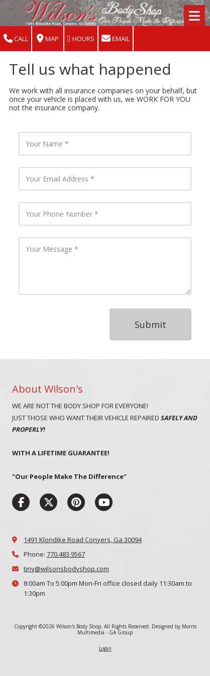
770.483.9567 (66, 554)
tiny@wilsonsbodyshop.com (66, 568)
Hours (80, 39)
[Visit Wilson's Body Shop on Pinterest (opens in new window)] (76, 502)
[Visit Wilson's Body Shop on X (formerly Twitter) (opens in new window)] (48, 502)
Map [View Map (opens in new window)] (48, 39)
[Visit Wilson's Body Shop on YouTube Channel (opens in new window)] (104, 502)
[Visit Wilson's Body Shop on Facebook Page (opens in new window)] (21, 502)
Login (105, 648)
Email (115, 39)
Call (16, 39)
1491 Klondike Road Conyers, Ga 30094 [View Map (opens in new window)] (83, 539)
